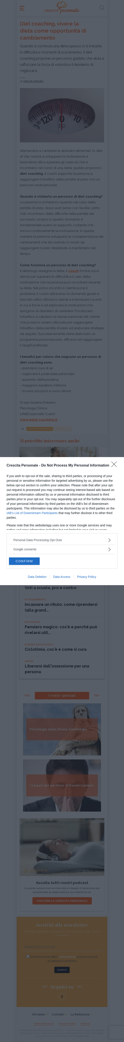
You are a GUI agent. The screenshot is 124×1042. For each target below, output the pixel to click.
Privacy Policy (86, 577)
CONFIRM (24, 561)
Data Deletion (37, 577)
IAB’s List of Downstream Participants (32, 513)
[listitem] (62, 540)
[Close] (115, 465)
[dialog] (62, 521)
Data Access (61, 577)
